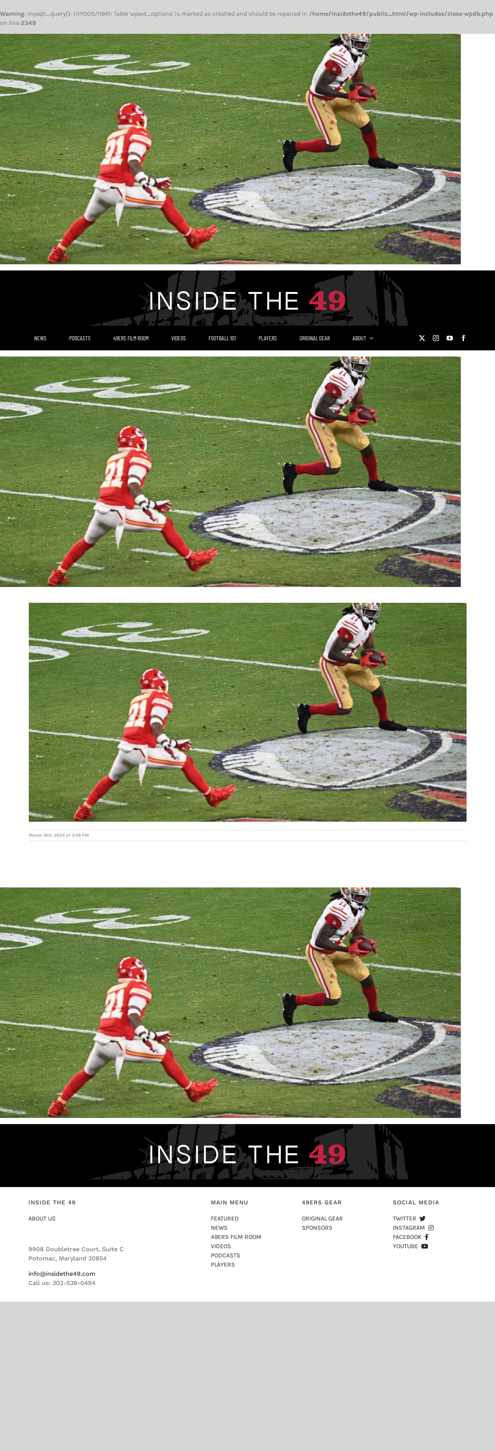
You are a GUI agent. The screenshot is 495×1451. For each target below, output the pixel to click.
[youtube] (450, 338)
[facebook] (463, 338)
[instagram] (436, 338)
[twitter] (422, 338)
